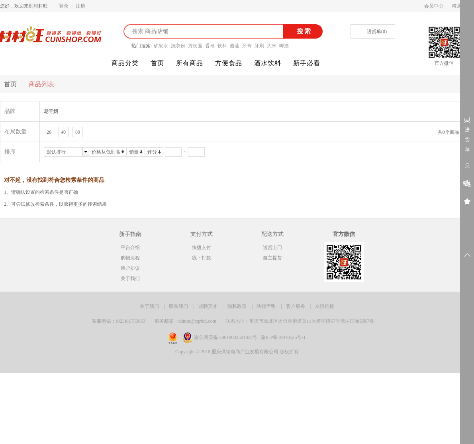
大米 (271, 46)
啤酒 (284, 46)
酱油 (234, 46)
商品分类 (125, 63)
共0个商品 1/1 (452, 132)
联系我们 (178, 306)
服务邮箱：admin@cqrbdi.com (185, 321)
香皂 (210, 46)
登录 (64, 6)
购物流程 (130, 258)
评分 (152, 152)
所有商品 (189, 63)
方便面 (195, 46)
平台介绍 (130, 247)
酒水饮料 (267, 63)
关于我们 (130, 278)
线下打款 (201, 258)
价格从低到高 (106, 152)
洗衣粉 (178, 46)
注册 (80, 6)
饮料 (222, 46)
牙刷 (259, 46)
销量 (134, 152)
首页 (157, 63)
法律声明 (266, 306)
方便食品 (228, 63)
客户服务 (295, 306)
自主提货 (272, 258)
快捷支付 (201, 247)
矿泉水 (161, 46)
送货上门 (272, 247)
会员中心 (433, 6)
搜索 (303, 31)
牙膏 (247, 46)
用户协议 (130, 268)
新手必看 (306, 63)
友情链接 (324, 306)
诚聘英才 (207, 306)
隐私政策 (237, 306)
